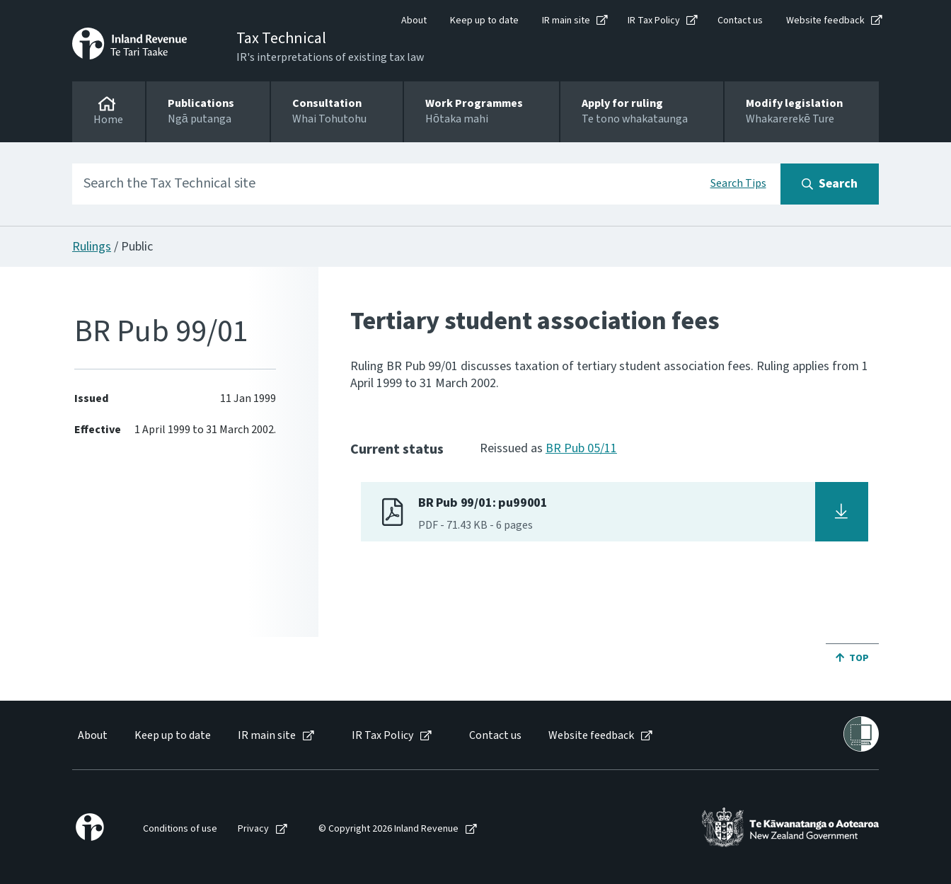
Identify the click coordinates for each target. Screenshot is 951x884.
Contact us (740, 20)
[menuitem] (92, 735)
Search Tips (738, 183)
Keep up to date (484, 20)
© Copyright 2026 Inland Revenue (388, 829)
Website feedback (825, 20)
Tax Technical (281, 38)
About (414, 20)
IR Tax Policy (654, 20)
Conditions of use (180, 829)
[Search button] (829, 184)
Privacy (253, 829)
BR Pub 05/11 (581, 448)
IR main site (566, 20)
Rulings (91, 247)
